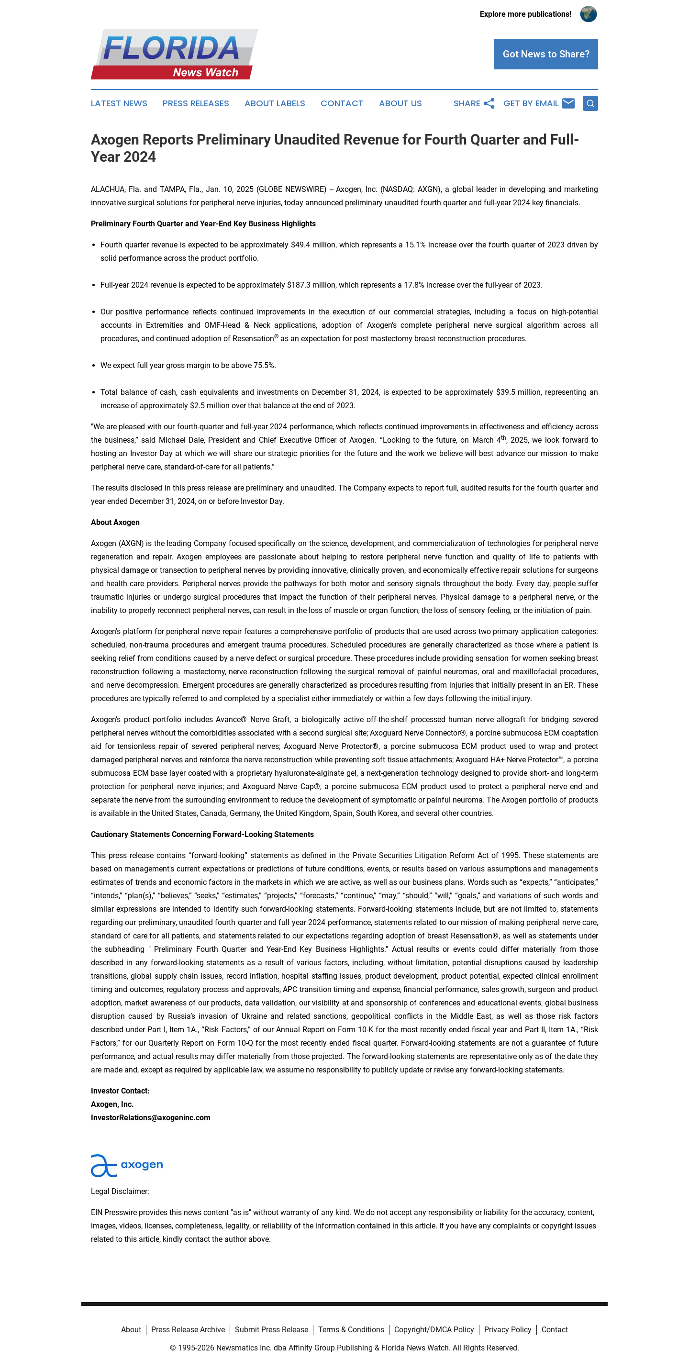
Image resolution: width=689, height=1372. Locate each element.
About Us (400, 103)
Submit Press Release (271, 1329)
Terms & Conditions (351, 1329)
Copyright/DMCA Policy (434, 1329)
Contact (342, 103)
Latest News (119, 103)
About (131, 1329)
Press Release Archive (188, 1329)
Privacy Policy (508, 1329)
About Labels (274, 103)
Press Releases (196, 103)
